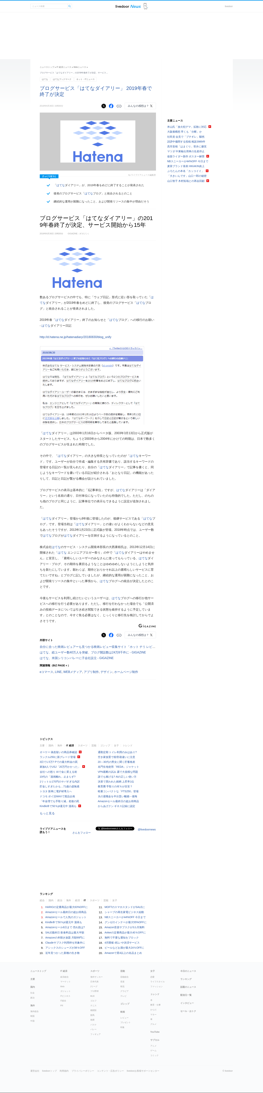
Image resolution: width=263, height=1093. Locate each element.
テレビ (123, 996)
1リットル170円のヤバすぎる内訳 (60, 781)
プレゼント (125, 1022)
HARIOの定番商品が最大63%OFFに (66, 907)
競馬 (92, 1015)
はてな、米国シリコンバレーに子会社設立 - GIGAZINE (77, 658)
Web (62, 986)
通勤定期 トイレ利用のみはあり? (117, 752)
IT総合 (63, 1001)
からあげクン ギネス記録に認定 (116, 806)
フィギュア (95, 1034)
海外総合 (34, 1011)
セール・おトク (188, 1011)
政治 (59, 900)
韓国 (32, 1016)
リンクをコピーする (119, 106)
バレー (93, 1029)
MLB (92, 996)
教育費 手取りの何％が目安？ (115, 786)
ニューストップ (47, 67)
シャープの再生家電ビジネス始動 (124, 912)
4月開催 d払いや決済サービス (122, 942)
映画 (122, 1012)
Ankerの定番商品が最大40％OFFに (125, 932)
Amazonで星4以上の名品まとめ (123, 952)
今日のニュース (188, 971)
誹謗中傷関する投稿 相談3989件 (186, 141)
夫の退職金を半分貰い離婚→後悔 (117, 796)
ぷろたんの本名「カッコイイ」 (185, 170)
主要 (42, 745)
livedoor (229, 6)
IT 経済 (70, 745)
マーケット (65, 981)
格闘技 (93, 1010)
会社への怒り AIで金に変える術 (58, 771)
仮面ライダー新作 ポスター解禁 (186, 156)
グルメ (153, 1024)
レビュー (124, 1018)
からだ (153, 1010)
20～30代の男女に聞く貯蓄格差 (116, 761)
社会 (32, 993)
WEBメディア (72, 671)
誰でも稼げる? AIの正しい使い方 (117, 776)
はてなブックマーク (62, 79)
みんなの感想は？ (138, 105)
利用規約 (64, 1071)
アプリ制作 (91, 671)
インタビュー (187, 1003)
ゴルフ (93, 1001)
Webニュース (79, 67)
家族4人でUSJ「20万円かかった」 (60, 766)
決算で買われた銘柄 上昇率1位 (116, 781)
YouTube (155, 1032)
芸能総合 (124, 977)
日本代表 (94, 981)
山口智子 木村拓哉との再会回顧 (186, 180)
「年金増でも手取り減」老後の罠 (59, 801)
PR (61, 1005)
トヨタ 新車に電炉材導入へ (56, 791)
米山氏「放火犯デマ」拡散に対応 (187, 126)
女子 (116, 745)
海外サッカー (96, 977)
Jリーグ (94, 986)
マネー (153, 1014)
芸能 (93, 745)
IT (85, 900)
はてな (45, 79)
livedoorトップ (49, 1071)
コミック (154, 1055)
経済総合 (64, 977)
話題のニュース (188, 987)
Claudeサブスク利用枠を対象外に (65, 942)
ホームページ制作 (126, 671)
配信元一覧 (186, 995)
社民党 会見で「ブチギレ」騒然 (186, 136)
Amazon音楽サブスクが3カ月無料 (125, 927)
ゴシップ (105, 745)
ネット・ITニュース (85, 79)
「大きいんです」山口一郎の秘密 (187, 175)
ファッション (156, 986)
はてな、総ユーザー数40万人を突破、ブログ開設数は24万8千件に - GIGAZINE (93, 652)
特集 (122, 1027)
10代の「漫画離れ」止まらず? (58, 776)
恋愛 (152, 977)
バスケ (93, 1025)
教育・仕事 (155, 1005)
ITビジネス (65, 996)
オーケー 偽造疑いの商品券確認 (58, 752)
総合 (42, 900)
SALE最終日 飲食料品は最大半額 (64, 932)
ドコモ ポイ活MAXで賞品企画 (57, 796)
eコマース (46, 671)
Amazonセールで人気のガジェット (65, 917)
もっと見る (47, 813)
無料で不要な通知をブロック (122, 937)
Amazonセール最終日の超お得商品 (118, 801)
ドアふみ (145, 6)
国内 (51, 745)
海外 (59, 745)
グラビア (124, 991)
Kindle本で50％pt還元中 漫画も (58, 806)
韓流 (122, 986)
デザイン (106, 671)
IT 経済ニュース (63, 67)
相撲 (92, 1020)
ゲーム (153, 1050)
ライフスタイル (157, 981)
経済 (77, 900)
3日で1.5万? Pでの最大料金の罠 (59, 761)
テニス (93, 1005)
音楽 (122, 981)
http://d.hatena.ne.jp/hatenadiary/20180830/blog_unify (76, 337)
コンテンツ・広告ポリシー (110, 1071)
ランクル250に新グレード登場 (58, 757)
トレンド (128, 745)
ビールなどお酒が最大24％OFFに (124, 947)
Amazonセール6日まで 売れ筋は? (65, 927)
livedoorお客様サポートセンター (143, 1071)
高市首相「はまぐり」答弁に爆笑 (187, 146)
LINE (58, 671)
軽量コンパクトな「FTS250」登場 (118, 791)
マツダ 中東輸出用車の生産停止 (186, 151)
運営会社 (34, 1071)
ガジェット (65, 991)
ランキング (186, 979)
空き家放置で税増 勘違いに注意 (116, 757)
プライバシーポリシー (83, 1071)
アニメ (153, 1046)
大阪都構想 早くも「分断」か (184, 131)
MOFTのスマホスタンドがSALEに (125, 907)
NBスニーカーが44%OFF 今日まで (125, 917)
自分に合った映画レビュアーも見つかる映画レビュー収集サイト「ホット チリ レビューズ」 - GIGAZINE (110, 646)
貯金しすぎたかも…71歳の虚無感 (59, 786)
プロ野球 (94, 991)
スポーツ (83, 745)
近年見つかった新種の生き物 (62, 952)
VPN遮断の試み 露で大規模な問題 (118, 771)
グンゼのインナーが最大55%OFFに (126, 922)
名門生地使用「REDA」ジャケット (118, 766)
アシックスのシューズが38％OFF (65, 947)
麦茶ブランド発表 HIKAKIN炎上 (186, 166)
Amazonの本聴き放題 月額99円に (65, 937)
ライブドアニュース (128, 6)
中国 (32, 1021)
